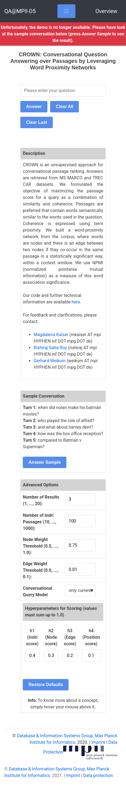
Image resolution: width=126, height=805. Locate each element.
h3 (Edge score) (70, 637)
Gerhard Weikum (50, 360)
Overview (106, 11)
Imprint (98, 742)
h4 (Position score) (91, 637)
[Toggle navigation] (66, 11)
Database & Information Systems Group (55, 735)
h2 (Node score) (51, 637)
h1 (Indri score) (32, 637)
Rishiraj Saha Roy (50, 347)
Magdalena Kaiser (51, 334)
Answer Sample (44, 462)
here (76, 302)
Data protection (98, 775)
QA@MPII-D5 (20, 11)
